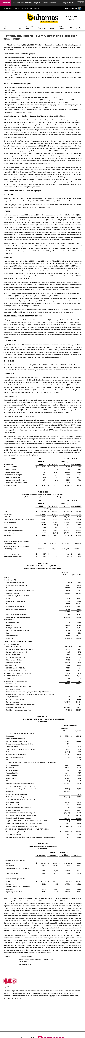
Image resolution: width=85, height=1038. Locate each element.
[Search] (75, 28)
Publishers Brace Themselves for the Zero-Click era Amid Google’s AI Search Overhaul (36, 3)
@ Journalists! (42, 27)
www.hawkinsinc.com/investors (60, 412)
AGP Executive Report (8, 27)
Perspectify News (29, 27)
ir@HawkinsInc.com (24, 964)
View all (81, 3)
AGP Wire (20, 27)
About (71, 28)
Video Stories (62, 27)
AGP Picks (6, 3)
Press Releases (51, 27)
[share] (80, 27)
